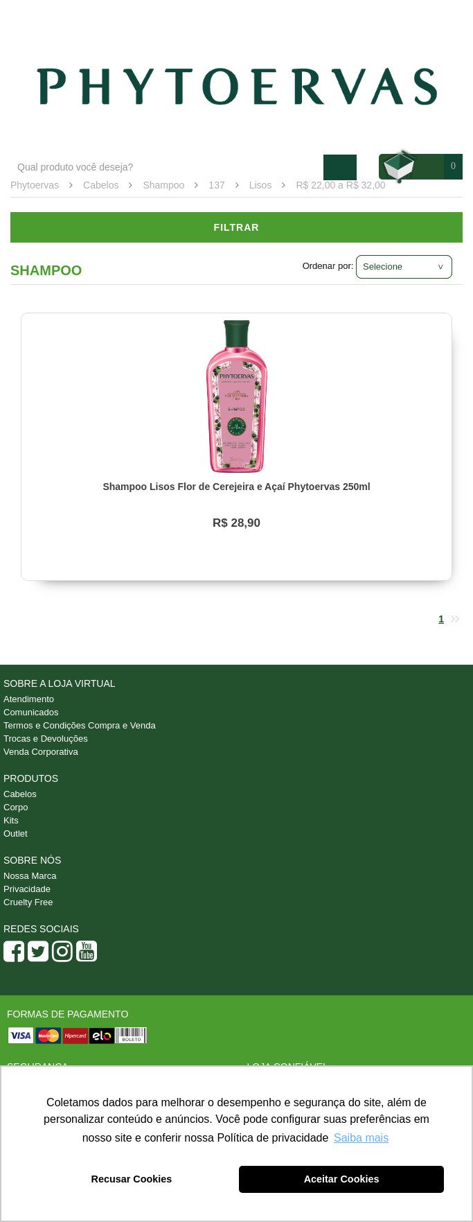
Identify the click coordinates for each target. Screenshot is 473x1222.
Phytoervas (34, 185)
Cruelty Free (28, 902)
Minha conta (425, 14)
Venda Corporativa (40, 751)
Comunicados (31, 712)
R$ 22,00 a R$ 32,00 (340, 185)
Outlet (15, 833)
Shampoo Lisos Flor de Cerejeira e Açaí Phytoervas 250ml (236, 486)
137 (216, 185)
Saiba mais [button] (361, 1138)
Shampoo (163, 185)
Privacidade (27, 888)
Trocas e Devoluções (45, 738)
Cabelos (100, 185)
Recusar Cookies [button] (131, 1179)
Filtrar (237, 227)
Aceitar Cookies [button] (342, 1179)
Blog (292, 14)
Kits (11, 820)
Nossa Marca (30, 875)
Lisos (260, 185)
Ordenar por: (328, 266)
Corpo (15, 807)
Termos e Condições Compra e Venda (79, 725)
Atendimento (350, 14)
